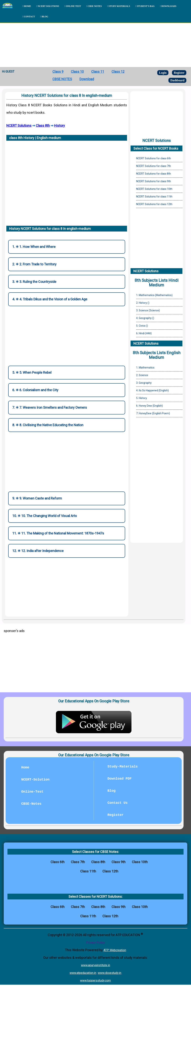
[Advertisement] (95, 39)
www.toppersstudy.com (95, 980)
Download (86, 79)
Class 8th (43, 125)
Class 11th (88, 871)
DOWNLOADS (168, 6)
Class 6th (58, 862)
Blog (111, 791)
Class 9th (119, 862)
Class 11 (97, 72)
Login (163, 72)
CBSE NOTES (94, 6)
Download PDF (119, 779)
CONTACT (29, 16)
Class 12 (118, 72)
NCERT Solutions (19, 125)
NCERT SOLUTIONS (47, 6)
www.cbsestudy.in (109, 973)
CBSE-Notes (31, 804)
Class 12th (110, 871)
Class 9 (57, 72)
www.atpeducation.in (83, 973)
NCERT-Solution (35, 779)
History (59, 125)
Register (179, 72)
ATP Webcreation (115, 950)
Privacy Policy (95, 942)
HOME (27, 6)
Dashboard (177, 80)
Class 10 (77, 72)
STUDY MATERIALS (118, 6)
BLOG (44, 16)
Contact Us (117, 803)
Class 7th (78, 862)
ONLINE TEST (73, 6)
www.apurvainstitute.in (95, 965)
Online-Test (32, 792)
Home (25, 767)
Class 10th (140, 862)
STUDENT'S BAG (145, 6)
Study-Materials (122, 766)
